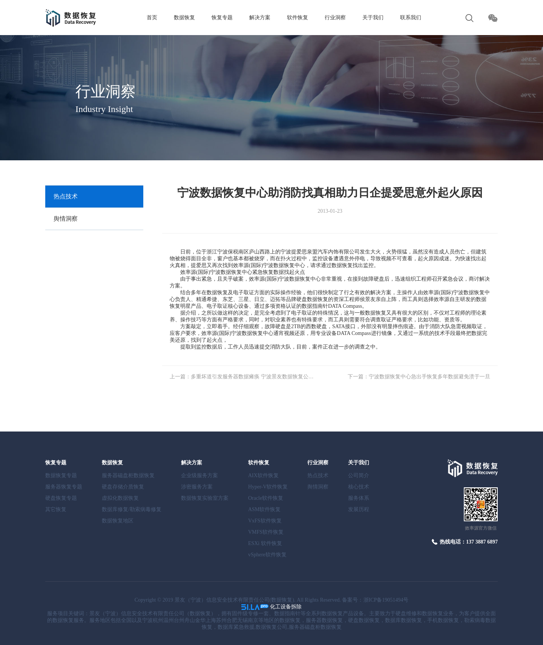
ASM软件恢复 (264, 509)
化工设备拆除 (286, 607)
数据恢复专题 (61, 475)
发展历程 (358, 509)
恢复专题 (222, 17)
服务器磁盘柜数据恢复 (128, 475)
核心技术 (358, 487)
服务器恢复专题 (63, 487)
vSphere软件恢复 (267, 554)
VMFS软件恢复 (266, 532)
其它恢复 (55, 509)
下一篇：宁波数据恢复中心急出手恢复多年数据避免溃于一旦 (419, 376)
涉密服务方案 (197, 487)
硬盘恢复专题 (61, 498)
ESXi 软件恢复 (265, 543)
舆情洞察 (66, 218)
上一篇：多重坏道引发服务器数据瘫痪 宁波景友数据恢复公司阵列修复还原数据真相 (242, 376)
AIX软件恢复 (263, 475)
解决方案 (259, 17)
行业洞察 (335, 17)
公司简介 (358, 475)
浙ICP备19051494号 (386, 600)
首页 (152, 17)
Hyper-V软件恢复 (268, 487)
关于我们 (372, 17)
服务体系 (358, 498)
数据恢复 (184, 17)
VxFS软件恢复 (265, 521)
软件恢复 (297, 17)
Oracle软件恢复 (265, 498)
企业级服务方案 (199, 475)
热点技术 (66, 196)
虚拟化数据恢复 (120, 498)
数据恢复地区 (117, 521)
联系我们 (410, 17)
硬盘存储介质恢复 (123, 487)
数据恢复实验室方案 (205, 498)
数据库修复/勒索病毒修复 (131, 509)
